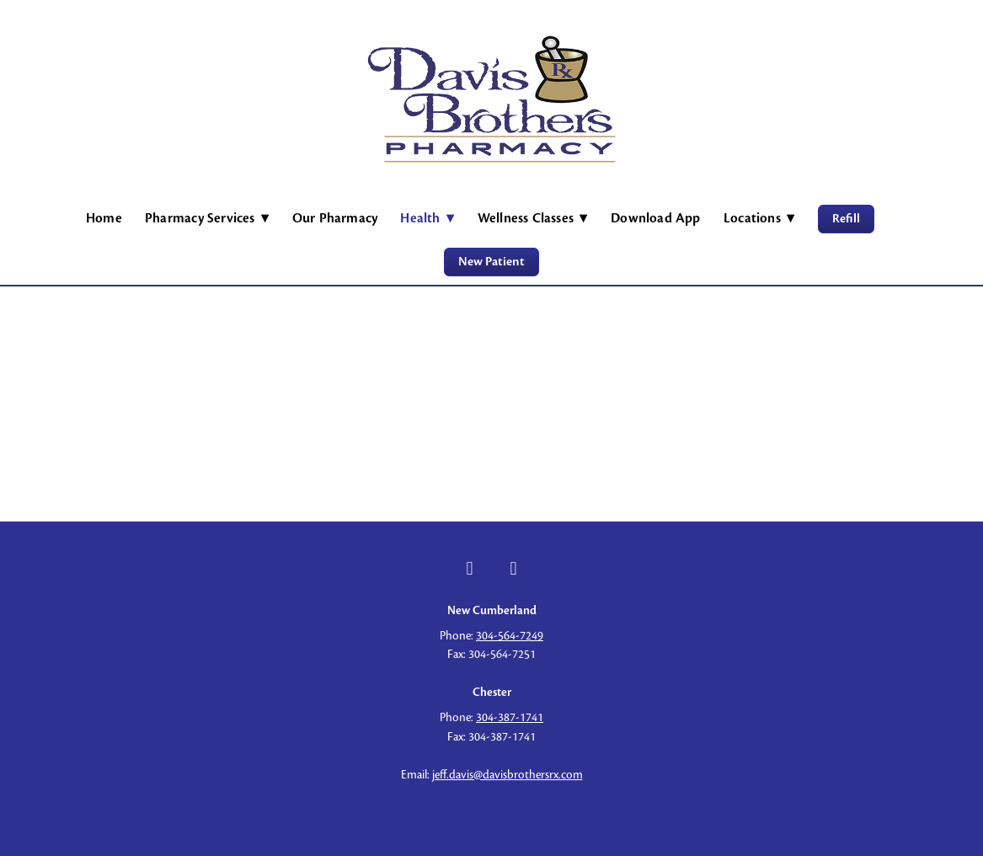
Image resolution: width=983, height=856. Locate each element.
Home (104, 218)
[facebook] (470, 568)
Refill (846, 219)
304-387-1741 (509, 717)
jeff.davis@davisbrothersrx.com (507, 775)
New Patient (491, 262)
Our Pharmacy (335, 218)
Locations (759, 218)
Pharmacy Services (207, 218)
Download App (656, 218)
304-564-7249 (509, 636)
